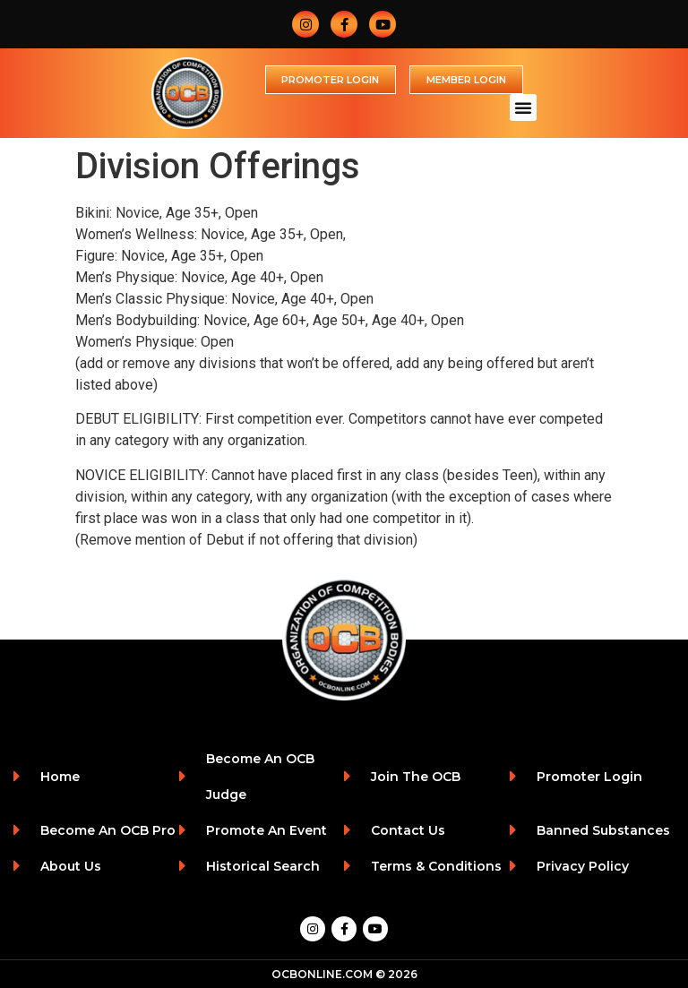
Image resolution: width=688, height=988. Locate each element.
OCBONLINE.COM (322, 974)
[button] (523, 107)
